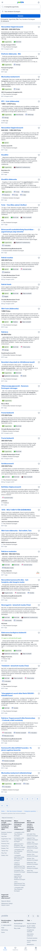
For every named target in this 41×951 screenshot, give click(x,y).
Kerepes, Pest (5, 848)
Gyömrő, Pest (5, 841)
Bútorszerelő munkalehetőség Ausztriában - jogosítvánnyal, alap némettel (17, 231)
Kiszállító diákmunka (9, 179)
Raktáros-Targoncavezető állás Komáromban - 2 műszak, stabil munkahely (18, 719)
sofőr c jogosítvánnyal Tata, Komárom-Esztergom (19, 883)
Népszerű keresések (8, 818)
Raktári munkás (7, 258)
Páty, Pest (4, 853)
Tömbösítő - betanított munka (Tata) (15, 666)
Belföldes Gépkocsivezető (11, 487)
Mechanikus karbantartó (10, 77)
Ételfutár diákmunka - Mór (11, 54)
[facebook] (28, 916)
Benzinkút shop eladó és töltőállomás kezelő (18, 362)
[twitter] (33, 916)
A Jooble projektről (6, 925)
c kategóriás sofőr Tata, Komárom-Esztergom (19, 851)
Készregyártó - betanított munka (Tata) (16, 605)
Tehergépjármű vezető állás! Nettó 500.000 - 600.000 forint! (18, 694)
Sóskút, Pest (4, 855)
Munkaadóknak (18, 923)
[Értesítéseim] (39, 2)
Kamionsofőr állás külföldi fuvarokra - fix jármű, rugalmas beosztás (16, 749)
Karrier (3, 932)
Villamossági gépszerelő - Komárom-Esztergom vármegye (15, 387)
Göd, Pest (4, 836)
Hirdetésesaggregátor (20, 926)
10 (7, 805)
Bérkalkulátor (30, 944)
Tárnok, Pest (4, 850)
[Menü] (2, 2)
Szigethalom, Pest (6, 838)
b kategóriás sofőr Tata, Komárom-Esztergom (19, 839)
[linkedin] (38, 916)
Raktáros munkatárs (9, 551)
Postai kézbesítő (7, 413)
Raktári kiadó (6, 284)
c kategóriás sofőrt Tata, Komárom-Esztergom (19, 834)
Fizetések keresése (32, 938)
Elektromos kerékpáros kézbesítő (13, 632)
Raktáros (4, 332)
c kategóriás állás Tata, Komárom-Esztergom (19, 889)
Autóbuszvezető (7, 463)
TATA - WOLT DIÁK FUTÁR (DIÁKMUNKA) (16, 510)
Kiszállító (4, 155)
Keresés (20, 16)
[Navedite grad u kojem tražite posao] (20, 11)
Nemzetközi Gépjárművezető (12, 27)
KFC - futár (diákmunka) (10, 101)
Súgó (2, 927)
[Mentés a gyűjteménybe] (39, 27)
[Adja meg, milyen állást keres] (20, 7)
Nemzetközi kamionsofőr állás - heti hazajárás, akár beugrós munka (14, 581)
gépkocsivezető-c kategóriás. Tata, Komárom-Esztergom (19, 845)
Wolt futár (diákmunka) (10, 308)
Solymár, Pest (5, 846)
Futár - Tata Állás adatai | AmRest (14, 205)
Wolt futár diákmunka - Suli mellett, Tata (16, 531)
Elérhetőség (4, 930)
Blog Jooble (17, 928)
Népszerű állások (5, 901)
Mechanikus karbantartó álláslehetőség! (16, 773)
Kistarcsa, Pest (5, 843)
